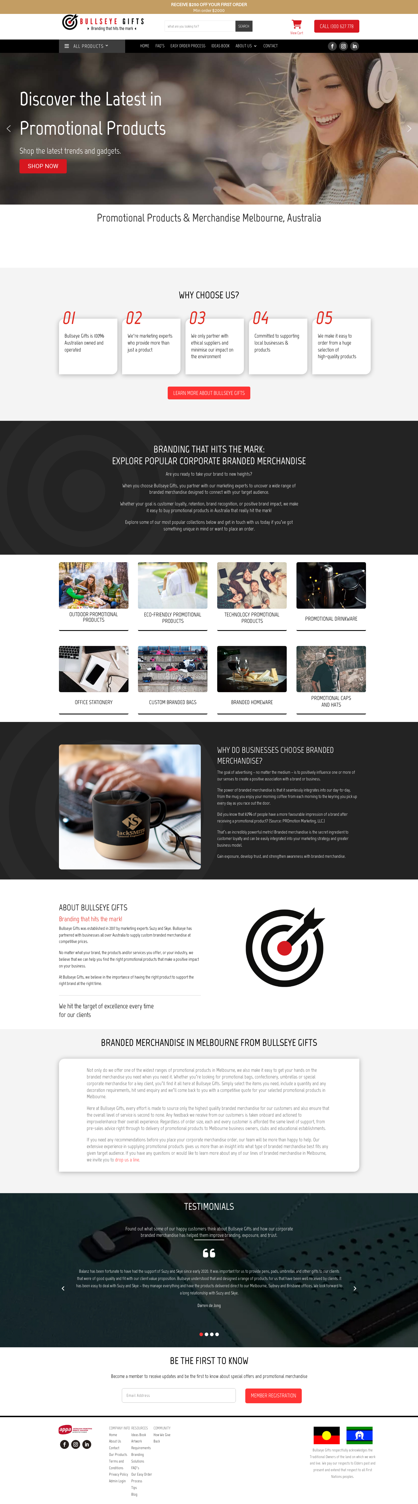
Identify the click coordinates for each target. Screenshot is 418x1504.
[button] (8, 128)
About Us (244, 46)
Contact (270, 46)
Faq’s (159, 46)
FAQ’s (135, 1456)
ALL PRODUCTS (84, 46)
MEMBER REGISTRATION (273, 1384)
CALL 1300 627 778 (337, 26)
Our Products (118, 1443)
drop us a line (127, 1149)
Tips (134, 1476)
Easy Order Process (187, 46)
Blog (134, 1483)
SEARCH (243, 26)
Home (144, 46)
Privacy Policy (118, 1463)
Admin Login (117, 1470)
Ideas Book (220, 46)
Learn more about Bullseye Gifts (209, 382)
